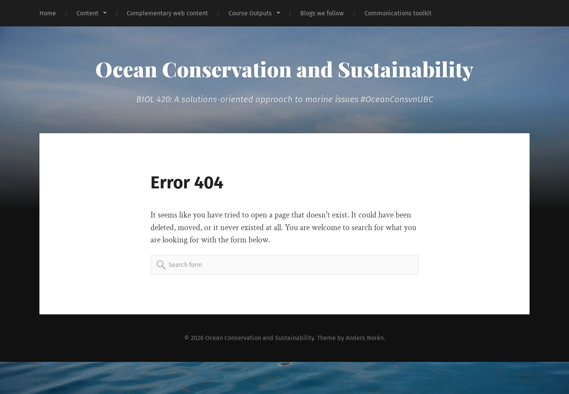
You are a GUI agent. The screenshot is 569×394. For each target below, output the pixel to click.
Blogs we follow (322, 13)
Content (87, 13)
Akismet (47, 364)
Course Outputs (250, 13)
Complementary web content (167, 13)
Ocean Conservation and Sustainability (284, 69)
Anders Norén (365, 338)
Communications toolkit (398, 13)
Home (47, 13)
